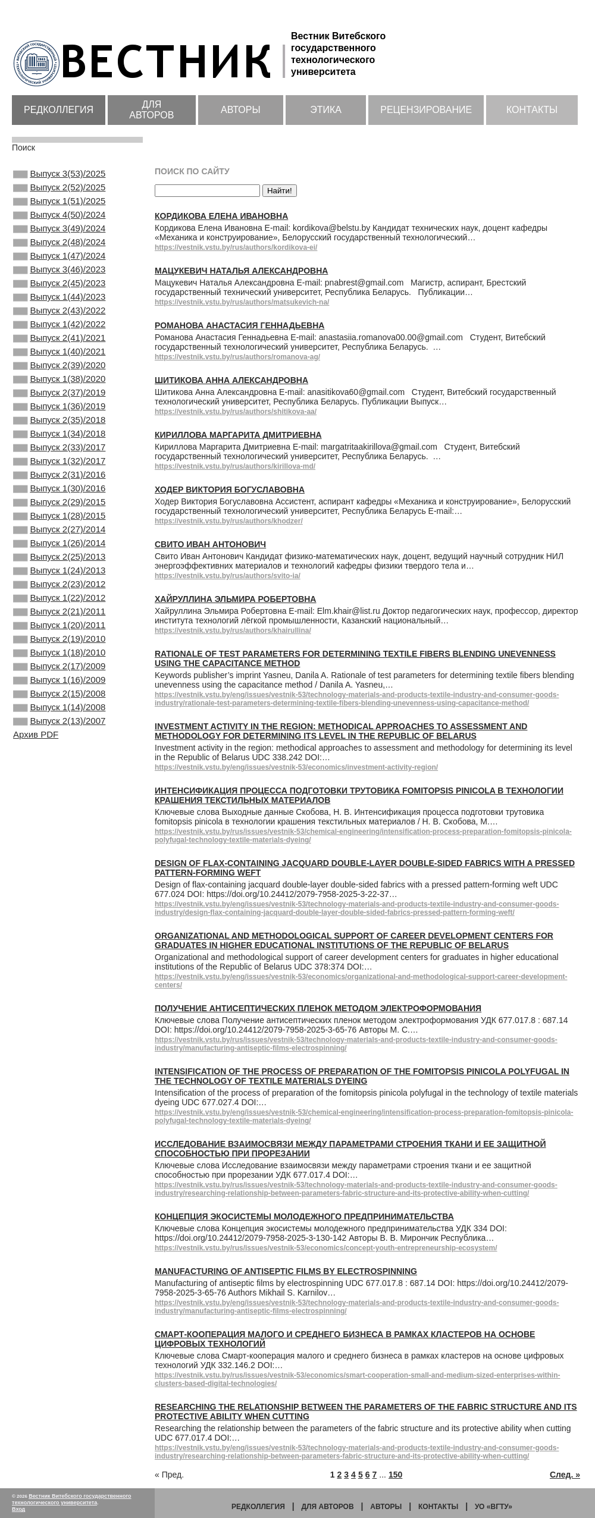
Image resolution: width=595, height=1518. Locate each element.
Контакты (532, 110)
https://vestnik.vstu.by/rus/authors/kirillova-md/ (235, 466)
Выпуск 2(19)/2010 (59, 721)
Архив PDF (35, 832)
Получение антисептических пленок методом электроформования (318, 1008)
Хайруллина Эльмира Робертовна (235, 599)
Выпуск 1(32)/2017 (59, 512)
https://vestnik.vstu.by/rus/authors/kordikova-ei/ (236, 247)
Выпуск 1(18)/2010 (59, 737)
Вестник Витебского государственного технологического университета (71, 1499)
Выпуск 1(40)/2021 (59, 383)
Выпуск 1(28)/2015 (59, 576)
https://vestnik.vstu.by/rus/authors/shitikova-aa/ (236, 411)
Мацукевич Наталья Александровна (241, 270)
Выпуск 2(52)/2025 (59, 191)
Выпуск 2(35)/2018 (59, 464)
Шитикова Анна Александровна (231, 380)
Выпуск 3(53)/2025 (59, 175)
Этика (326, 110)
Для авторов (151, 109)
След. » (565, 1474)
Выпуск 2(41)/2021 (59, 367)
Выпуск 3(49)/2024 (59, 239)
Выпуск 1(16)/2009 (59, 769)
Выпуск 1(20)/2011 (59, 705)
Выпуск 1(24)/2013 (59, 640)
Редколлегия (58, 110)
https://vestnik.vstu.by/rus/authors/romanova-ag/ (237, 357)
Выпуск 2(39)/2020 (59, 399)
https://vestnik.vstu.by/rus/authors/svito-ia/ (227, 576)
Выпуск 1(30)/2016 (59, 544)
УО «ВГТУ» (493, 1507)
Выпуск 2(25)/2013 (59, 624)
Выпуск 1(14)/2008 (59, 801)
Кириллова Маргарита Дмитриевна (238, 435)
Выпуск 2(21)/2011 (59, 689)
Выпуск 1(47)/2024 (59, 271)
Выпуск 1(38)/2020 (59, 416)
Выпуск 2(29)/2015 (59, 560)
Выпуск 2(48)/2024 (59, 255)
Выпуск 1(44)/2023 (59, 319)
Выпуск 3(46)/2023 (59, 287)
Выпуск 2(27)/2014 (59, 592)
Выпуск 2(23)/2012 (59, 656)
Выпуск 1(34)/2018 (59, 480)
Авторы (241, 110)
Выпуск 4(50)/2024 (59, 223)
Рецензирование (426, 110)
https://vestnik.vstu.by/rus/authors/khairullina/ (233, 630)
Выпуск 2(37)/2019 (59, 432)
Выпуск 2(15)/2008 (59, 785)
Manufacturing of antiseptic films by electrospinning (286, 1271)
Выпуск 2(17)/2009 (59, 753)
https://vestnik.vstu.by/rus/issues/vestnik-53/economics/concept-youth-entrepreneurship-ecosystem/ (326, 1248)
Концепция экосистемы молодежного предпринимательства (304, 1216)
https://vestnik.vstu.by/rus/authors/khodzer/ (229, 521)
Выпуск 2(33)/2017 (59, 496)
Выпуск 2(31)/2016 (59, 528)
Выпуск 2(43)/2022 (59, 335)
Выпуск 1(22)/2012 (59, 672)
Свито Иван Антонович (210, 544)
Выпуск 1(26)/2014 (59, 608)
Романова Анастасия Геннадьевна (239, 325)
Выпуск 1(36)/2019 (59, 448)
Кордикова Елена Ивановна (221, 216)
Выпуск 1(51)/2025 (59, 207)
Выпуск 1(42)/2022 (59, 351)
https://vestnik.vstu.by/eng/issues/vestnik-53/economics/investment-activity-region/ (296, 767)
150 (395, 1474)
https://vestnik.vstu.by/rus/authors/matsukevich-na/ (242, 302)
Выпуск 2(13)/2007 (59, 817)
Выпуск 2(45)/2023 (59, 303)
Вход (18, 1509)
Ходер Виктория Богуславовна (230, 489)
